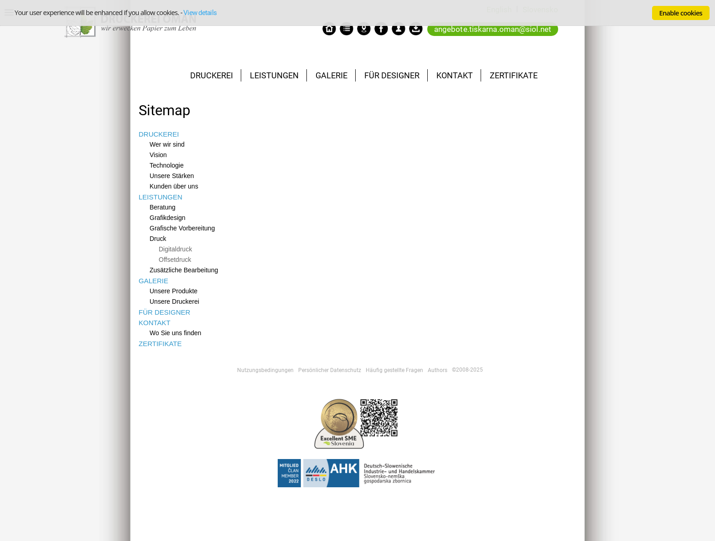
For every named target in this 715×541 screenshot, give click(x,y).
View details (200, 13)
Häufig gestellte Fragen (394, 370)
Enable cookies (680, 12)
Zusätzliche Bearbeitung (184, 270)
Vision (158, 154)
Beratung (163, 207)
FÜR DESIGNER (392, 75)
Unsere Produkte (173, 291)
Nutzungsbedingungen (265, 370)
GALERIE (331, 75)
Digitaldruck (175, 249)
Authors (437, 370)
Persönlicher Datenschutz (329, 370)
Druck (158, 238)
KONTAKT (454, 75)
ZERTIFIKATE (514, 75)
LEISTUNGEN (274, 75)
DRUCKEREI (211, 75)
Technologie (167, 165)
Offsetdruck (175, 259)
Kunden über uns (174, 186)
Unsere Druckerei (174, 301)
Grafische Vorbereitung (182, 228)
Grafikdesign (168, 217)
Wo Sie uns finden (175, 333)
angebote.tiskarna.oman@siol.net (492, 29)
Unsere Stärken (172, 175)
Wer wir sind (167, 144)
